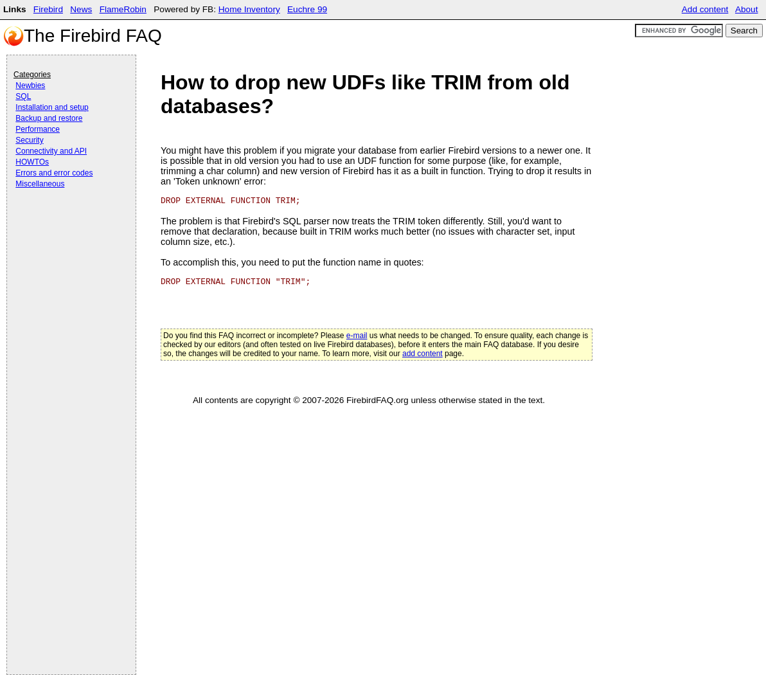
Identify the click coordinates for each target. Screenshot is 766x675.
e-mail (357, 335)
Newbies (30, 85)
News (81, 9)
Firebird (48, 9)
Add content (705, 9)
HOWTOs (32, 162)
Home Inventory (249, 9)
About (746, 9)
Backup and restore (48, 118)
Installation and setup (51, 107)
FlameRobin (123, 9)
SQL (23, 96)
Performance (37, 129)
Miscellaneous (39, 183)
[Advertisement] (64, 226)
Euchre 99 (307, 9)
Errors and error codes (54, 172)
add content (422, 353)
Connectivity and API (51, 151)
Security (29, 140)
